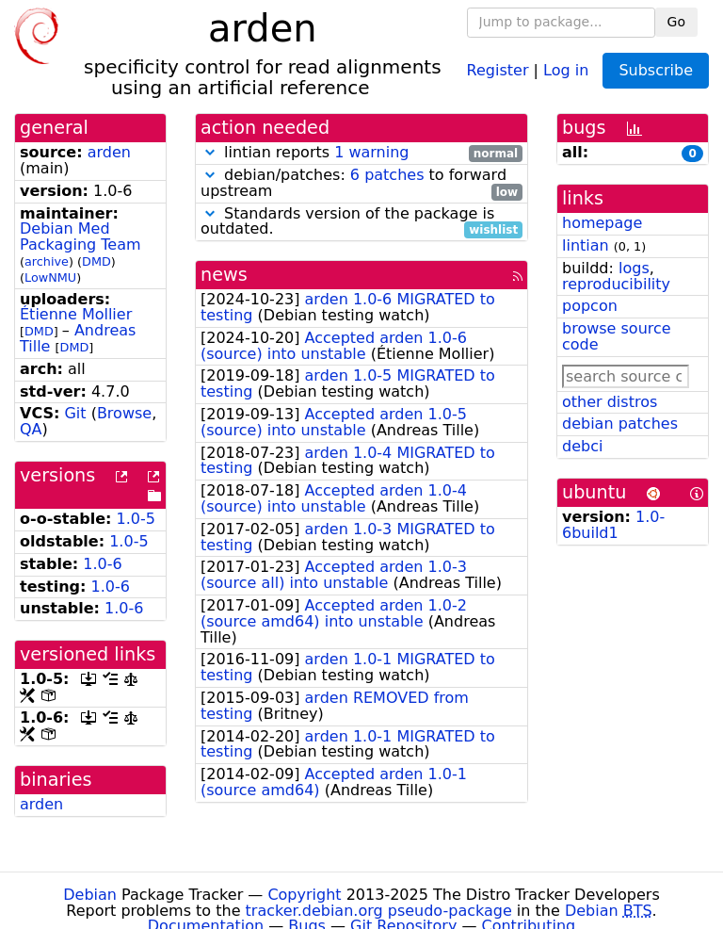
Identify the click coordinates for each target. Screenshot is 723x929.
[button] (210, 152)
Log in (565, 69)
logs (634, 268)
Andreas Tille (78, 338)
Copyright (304, 895)
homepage (602, 223)
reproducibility (616, 284)
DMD (96, 261)
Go (676, 21)
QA (31, 429)
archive (46, 261)
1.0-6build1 (613, 525)
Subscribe (656, 70)
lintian (585, 245)
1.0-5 (136, 519)
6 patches (387, 175)
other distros (609, 402)
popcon (590, 306)
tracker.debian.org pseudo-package (379, 911)
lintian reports (361, 153)
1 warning (371, 152)
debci (582, 446)
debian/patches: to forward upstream (361, 184)
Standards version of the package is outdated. (361, 222)
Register (498, 69)
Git (75, 413)
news (224, 274)
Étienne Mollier (76, 314)
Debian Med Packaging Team (80, 236)
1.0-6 (102, 564)
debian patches (620, 423)
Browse (124, 413)
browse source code (616, 336)
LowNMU (50, 277)
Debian (90, 895)
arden (109, 152)
